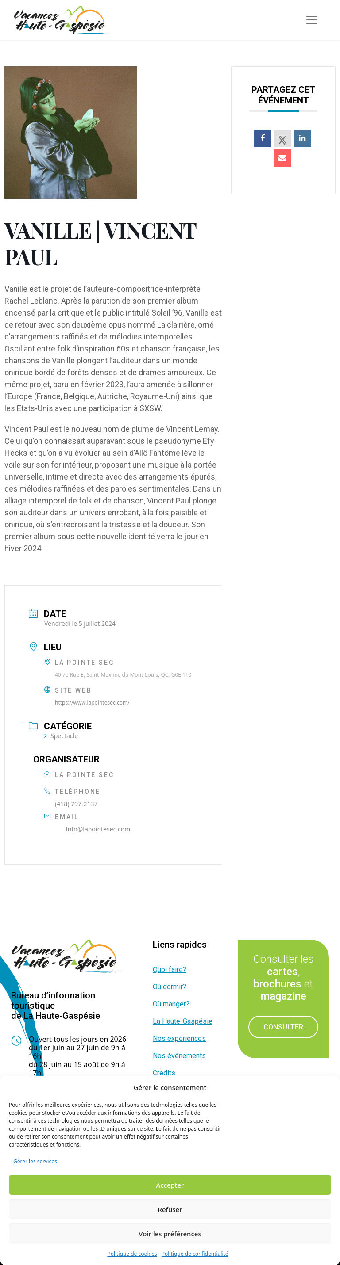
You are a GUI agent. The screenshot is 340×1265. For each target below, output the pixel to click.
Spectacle (61, 736)
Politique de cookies (132, 1253)
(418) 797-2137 (76, 804)
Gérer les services (35, 1161)
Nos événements (179, 1056)
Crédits (164, 1073)
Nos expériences (179, 1038)
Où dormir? (169, 987)
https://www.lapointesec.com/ (92, 702)
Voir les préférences (170, 1233)
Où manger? (171, 1004)
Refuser (170, 1209)
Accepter (170, 1185)
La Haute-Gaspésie (182, 1021)
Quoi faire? (169, 969)
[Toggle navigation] (312, 19)
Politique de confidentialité (195, 1253)
